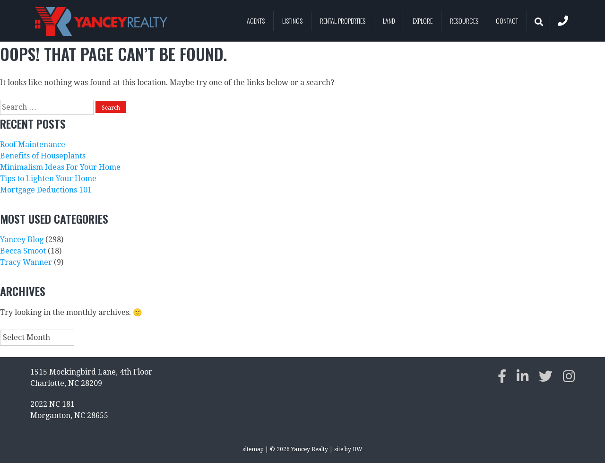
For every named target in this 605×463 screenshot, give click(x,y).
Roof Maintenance (32, 144)
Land (389, 21)
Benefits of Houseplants (43, 155)
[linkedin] (522, 377)
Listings (292, 21)
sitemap (253, 449)
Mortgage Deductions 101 (46, 189)
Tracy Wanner (26, 262)
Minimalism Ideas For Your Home (60, 167)
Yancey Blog (21, 239)
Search (535, 21)
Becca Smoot (23, 250)
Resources (464, 21)
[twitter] (546, 377)
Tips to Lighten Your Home (48, 178)
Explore (422, 21)
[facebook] (502, 377)
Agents (256, 21)
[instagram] (569, 377)
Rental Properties (342, 21)
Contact (507, 21)
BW (358, 449)
